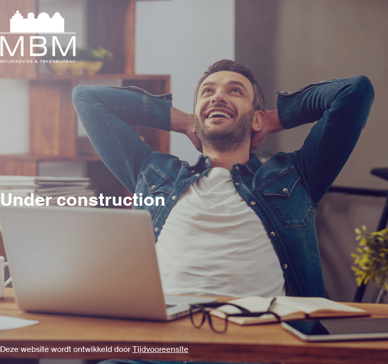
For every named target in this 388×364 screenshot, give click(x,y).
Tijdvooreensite (160, 350)
